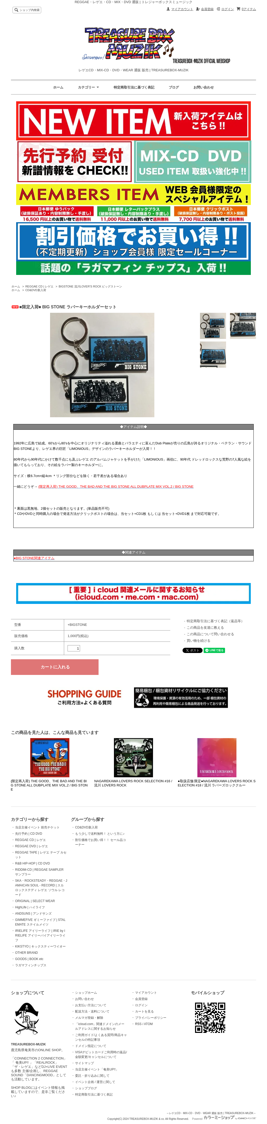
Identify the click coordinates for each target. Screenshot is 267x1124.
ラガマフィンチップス (30, 965)
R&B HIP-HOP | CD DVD (32, 863)
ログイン (227, 9)
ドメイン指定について (90, 1046)
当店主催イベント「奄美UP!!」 (97, 1069)
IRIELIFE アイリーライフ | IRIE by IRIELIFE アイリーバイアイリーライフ (40, 935)
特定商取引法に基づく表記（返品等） (215, 621)
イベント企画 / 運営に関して (95, 1082)
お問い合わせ (203, 87)
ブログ (174, 87)
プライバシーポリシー (150, 1018)
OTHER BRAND (26, 953)
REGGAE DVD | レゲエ (31, 846)
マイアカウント (182, 9)
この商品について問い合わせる (210, 634)
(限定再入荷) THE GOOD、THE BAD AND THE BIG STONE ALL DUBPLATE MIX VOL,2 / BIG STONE (49, 785)
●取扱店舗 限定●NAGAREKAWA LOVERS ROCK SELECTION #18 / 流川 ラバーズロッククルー (217, 783)
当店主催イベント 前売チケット (37, 827)
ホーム (58, 87)
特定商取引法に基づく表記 (134, 87)
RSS (138, 1024)
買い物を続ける (198, 641)
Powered (224, 1118)
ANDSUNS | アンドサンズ (33, 913)
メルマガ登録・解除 (89, 1018)
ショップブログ (86, 1088)
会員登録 (207, 9)
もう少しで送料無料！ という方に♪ (99, 833)
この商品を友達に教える (205, 627)
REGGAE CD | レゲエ (39, 286)
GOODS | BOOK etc (29, 959)
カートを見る (144, 1011)
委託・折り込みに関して (92, 1076)
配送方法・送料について (92, 1011)
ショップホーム (86, 992)
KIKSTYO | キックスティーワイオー (40, 946)
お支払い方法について (90, 1005)
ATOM (148, 1024)
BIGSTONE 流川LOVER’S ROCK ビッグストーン (90, 286)
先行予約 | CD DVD (28, 833)
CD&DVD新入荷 (35, 290)
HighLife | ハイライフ (30, 907)
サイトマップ (84, 1063)
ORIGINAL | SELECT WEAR (35, 901)
